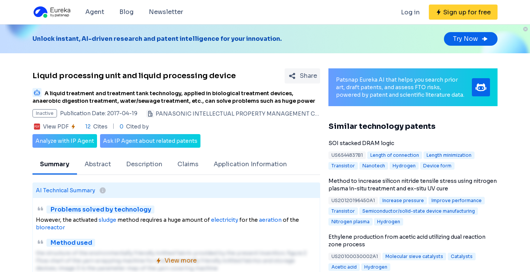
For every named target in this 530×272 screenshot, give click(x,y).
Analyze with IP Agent (64, 141)
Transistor (343, 165)
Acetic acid (344, 267)
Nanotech (373, 165)
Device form (437, 165)
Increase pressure (403, 200)
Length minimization (449, 155)
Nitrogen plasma (350, 221)
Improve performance (456, 200)
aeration (270, 219)
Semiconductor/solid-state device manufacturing (418, 211)
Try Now (470, 39)
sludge (107, 219)
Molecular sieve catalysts (414, 256)
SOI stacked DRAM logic (361, 143)
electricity (224, 219)
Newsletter (166, 12)
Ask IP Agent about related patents (150, 141)
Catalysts (462, 256)
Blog (126, 12)
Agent (94, 12)
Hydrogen (404, 165)
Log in (410, 12)
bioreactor (50, 227)
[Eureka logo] (51, 12)
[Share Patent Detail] (302, 75)
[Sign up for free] (463, 12)
